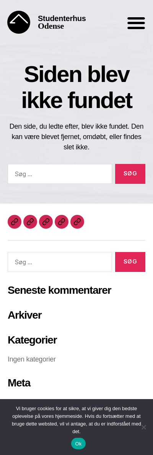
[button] (136, 23)
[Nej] (143, 427)
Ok (78, 444)
